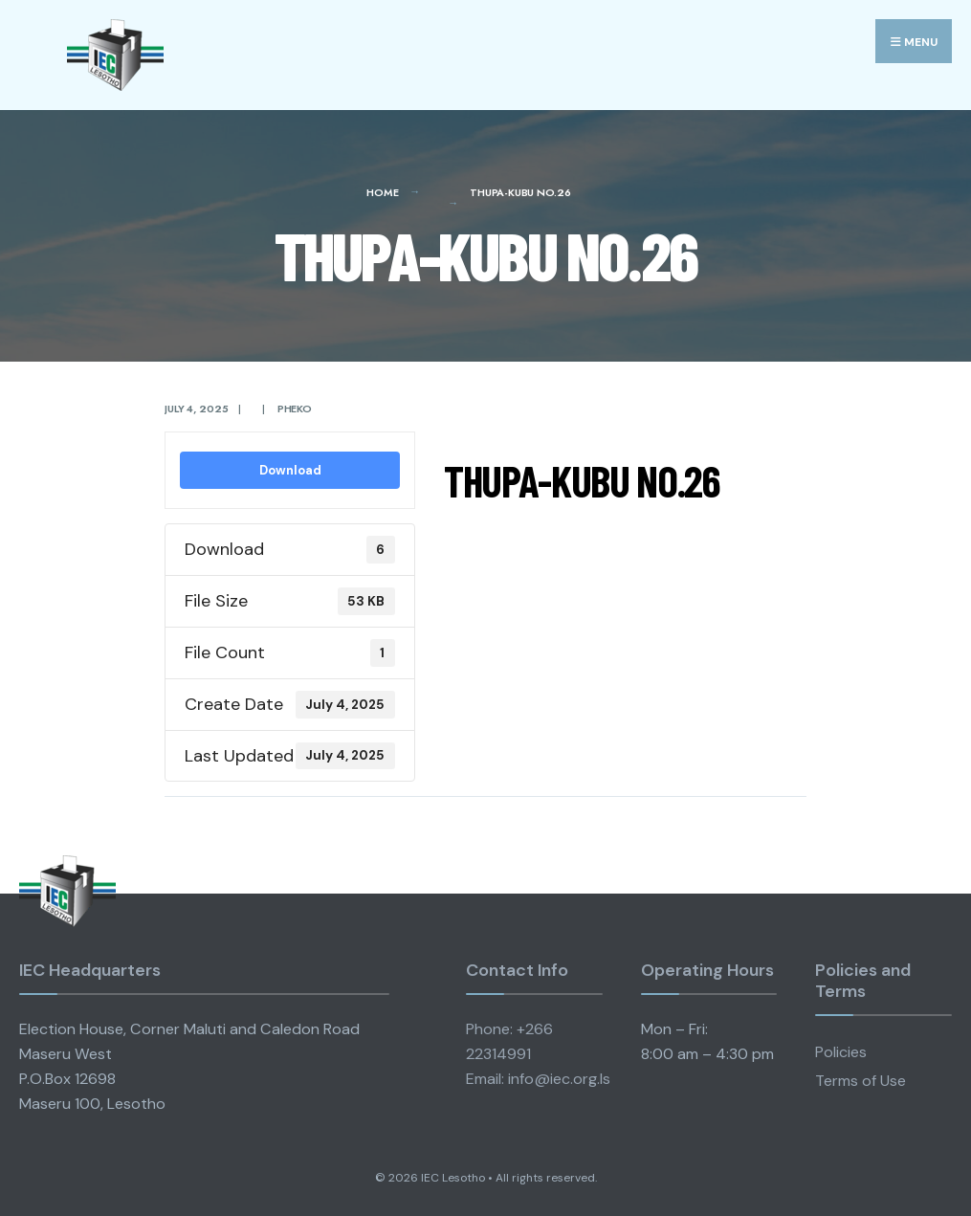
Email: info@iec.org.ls (538, 1079)
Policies (841, 1052)
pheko (294, 408)
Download (290, 470)
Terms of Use (860, 1081)
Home (382, 192)
